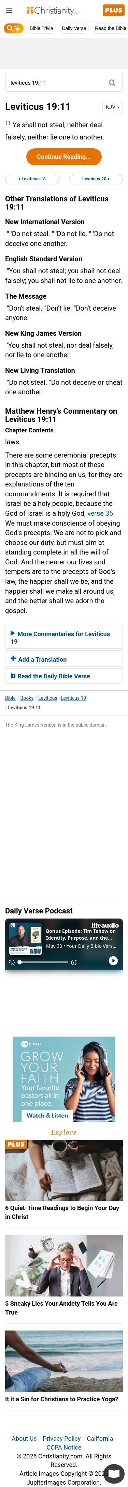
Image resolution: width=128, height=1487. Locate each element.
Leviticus (47, 698)
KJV (112, 107)
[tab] (64, 637)
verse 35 (100, 513)
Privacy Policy (62, 1438)
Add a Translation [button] (39, 659)
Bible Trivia (41, 28)
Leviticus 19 (73, 698)
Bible (10, 698)
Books (27, 698)
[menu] (9, 11)
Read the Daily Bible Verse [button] (50, 676)
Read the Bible (110, 28)
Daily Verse (74, 28)
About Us (24, 1438)
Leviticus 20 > (96, 178)
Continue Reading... (64, 156)
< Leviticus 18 (32, 178)
